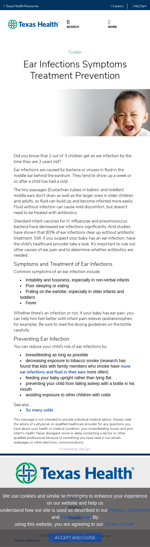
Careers (117, 6)
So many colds (40, 410)
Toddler (75, 52)
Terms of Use (75, 517)
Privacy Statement (129, 510)
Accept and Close (75, 537)
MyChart (139, 6)
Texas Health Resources (21, 6)
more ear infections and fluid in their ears (75, 369)
